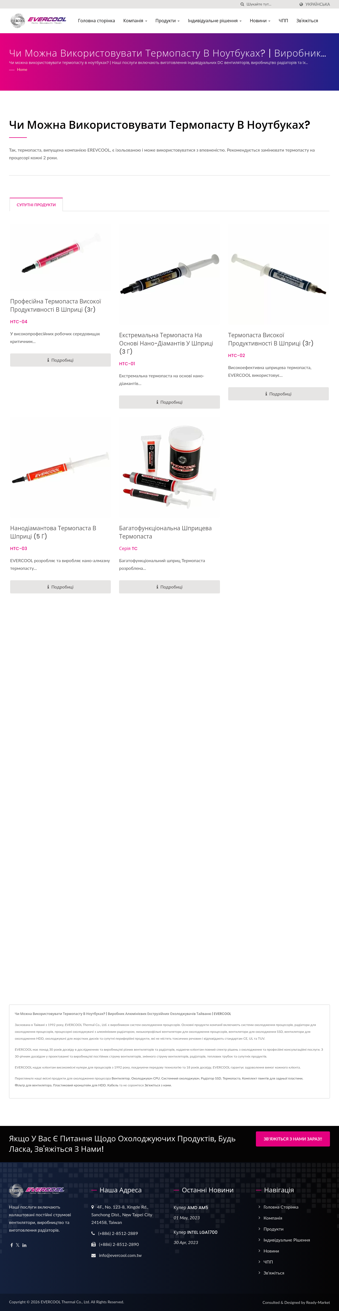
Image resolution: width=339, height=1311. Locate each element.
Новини (261, 21)
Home (22, 69)
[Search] (271, 4)
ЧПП (284, 21)
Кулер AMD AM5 (191, 1207)
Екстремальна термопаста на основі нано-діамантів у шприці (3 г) (166, 343)
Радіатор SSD (211, 1078)
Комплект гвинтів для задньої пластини (272, 1078)
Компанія (136, 21)
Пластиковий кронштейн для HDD (79, 1085)
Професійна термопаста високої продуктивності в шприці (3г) (55, 305)
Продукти (168, 21)
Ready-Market (318, 1302)
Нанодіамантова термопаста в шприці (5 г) (53, 532)
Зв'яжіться (308, 21)
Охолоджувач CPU (145, 1078)
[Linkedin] (24, 1245)
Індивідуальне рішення (215, 21)
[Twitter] (18, 1245)
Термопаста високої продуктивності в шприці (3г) (271, 339)
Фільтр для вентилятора (33, 1085)
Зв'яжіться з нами (158, 1085)
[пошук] (242, 4)
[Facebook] (11, 1245)
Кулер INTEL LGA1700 (195, 1232)
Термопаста (231, 1078)
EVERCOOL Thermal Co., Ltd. (65, 1301)
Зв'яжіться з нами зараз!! (293, 1138)
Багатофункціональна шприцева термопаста (165, 532)
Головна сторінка (97, 21)
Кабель (112, 1085)
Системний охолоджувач (180, 1078)
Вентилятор (121, 1078)
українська (318, 4)
